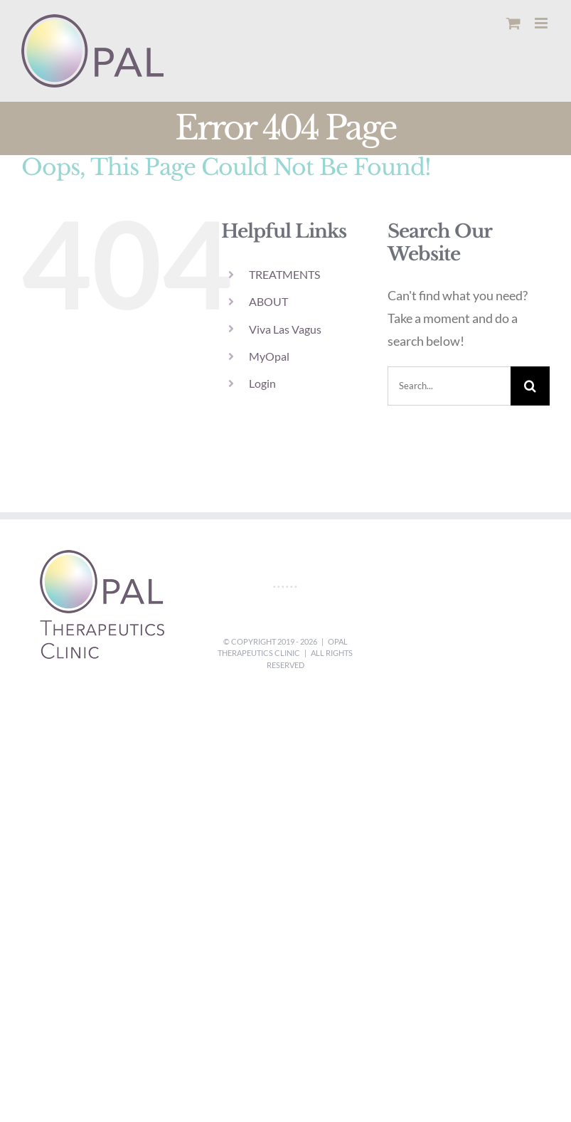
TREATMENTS (284, 274)
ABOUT (268, 301)
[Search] (530, 386)
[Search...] (449, 386)
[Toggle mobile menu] (542, 23)
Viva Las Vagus (285, 329)
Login (262, 383)
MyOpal (269, 356)
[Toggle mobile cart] (513, 23)
